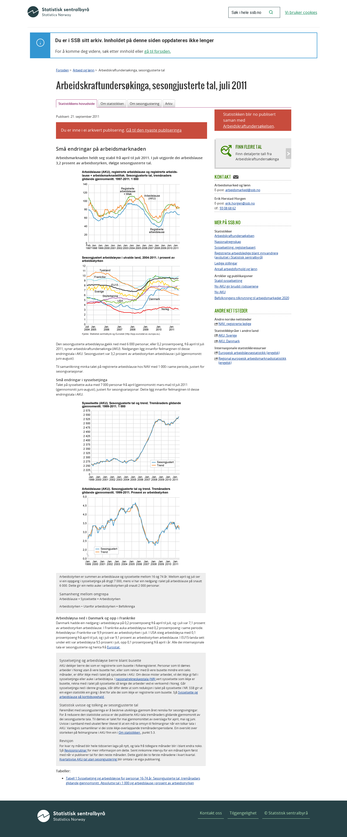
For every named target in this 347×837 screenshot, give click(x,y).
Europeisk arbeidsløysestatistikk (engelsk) (249, 353)
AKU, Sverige (227, 335)
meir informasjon (104, 750)
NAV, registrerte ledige (234, 324)
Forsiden (62, 70)
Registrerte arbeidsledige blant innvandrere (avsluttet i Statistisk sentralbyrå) (246, 255)
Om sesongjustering (144, 103)
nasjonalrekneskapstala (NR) (136, 679)
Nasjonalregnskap (227, 242)
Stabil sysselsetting (228, 281)
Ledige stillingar (225, 263)
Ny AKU (220, 292)
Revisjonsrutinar (75, 750)
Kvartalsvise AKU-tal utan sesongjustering (88, 759)
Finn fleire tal (249, 147)
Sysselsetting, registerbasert (235, 247)
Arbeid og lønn (83, 70)
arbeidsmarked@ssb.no (242, 190)
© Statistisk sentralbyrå (286, 813)
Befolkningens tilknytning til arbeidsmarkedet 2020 (251, 298)
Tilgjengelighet (243, 813)
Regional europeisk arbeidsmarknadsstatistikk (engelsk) (252, 360)
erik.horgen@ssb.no (240, 203)
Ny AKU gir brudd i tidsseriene (236, 286)
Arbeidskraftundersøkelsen (248, 126)
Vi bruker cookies (301, 12)
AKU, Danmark (229, 341)
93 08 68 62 (228, 208)
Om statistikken (112, 103)
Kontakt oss (211, 813)
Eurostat (113, 647)
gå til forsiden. (157, 51)
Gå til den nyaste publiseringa (154, 130)
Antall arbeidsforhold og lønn (235, 269)
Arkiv (169, 103)
